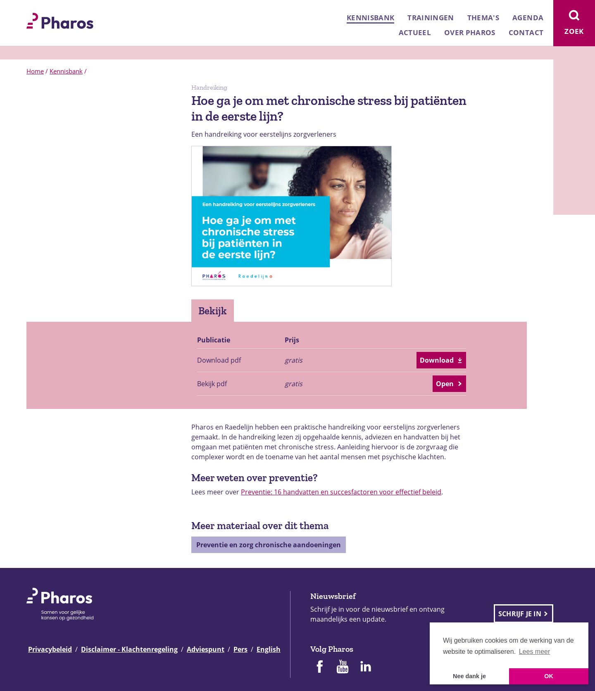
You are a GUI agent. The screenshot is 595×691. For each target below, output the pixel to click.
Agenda (527, 17)
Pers (240, 649)
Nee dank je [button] (469, 676)
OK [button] (548, 676)
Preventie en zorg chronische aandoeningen (268, 544)
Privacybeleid (50, 649)
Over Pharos (469, 32)
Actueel (415, 32)
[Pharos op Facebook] (319, 667)
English (269, 649)
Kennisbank (370, 17)
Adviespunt (205, 649)
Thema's (483, 17)
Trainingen (430, 17)
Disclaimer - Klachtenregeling (129, 649)
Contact (526, 32)
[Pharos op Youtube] (342, 667)
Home (35, 71)
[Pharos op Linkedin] (366, 667)
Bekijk (212, 310)
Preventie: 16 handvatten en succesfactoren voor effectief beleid (341, 491)
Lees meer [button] (534, 651)
